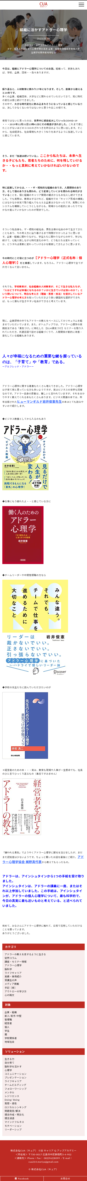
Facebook (23, 1178)
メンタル (9, 1092)
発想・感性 (11, 1103)
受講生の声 (11, 980)
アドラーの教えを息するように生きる (25, 954)
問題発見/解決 (12, 1111)
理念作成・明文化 (14, 1114)
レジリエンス (12, 1096)
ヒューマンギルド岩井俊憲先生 (39, 401)
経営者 (69, 49)
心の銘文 (9, 995)
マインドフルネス (14, 1122)
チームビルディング (15, 1084)
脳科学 (8, 969)
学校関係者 (41, 52)
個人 (75, 49)
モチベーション (13, 1125)
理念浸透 (43, 49)
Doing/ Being (12, 1099)
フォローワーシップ (15, 1088)
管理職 (63, 49)
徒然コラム (41, 45)
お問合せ (65, 1178)
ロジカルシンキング (15, 1107)
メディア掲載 (12, 983)
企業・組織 (54, 49)
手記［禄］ (11, 987)
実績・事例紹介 (13, 976)
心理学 (35, 49)
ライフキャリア (13, 972)
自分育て (27, 49)
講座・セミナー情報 (15, 961)
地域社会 (51, 52)
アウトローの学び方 (15, 991)
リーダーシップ (13, 1129)
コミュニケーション (15, 1073)
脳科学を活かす (13, 1066)
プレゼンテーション (15, 1077)
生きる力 (18, 49)
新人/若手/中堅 (13, 1015)
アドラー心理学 (54, 45)
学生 (7, 1030)
